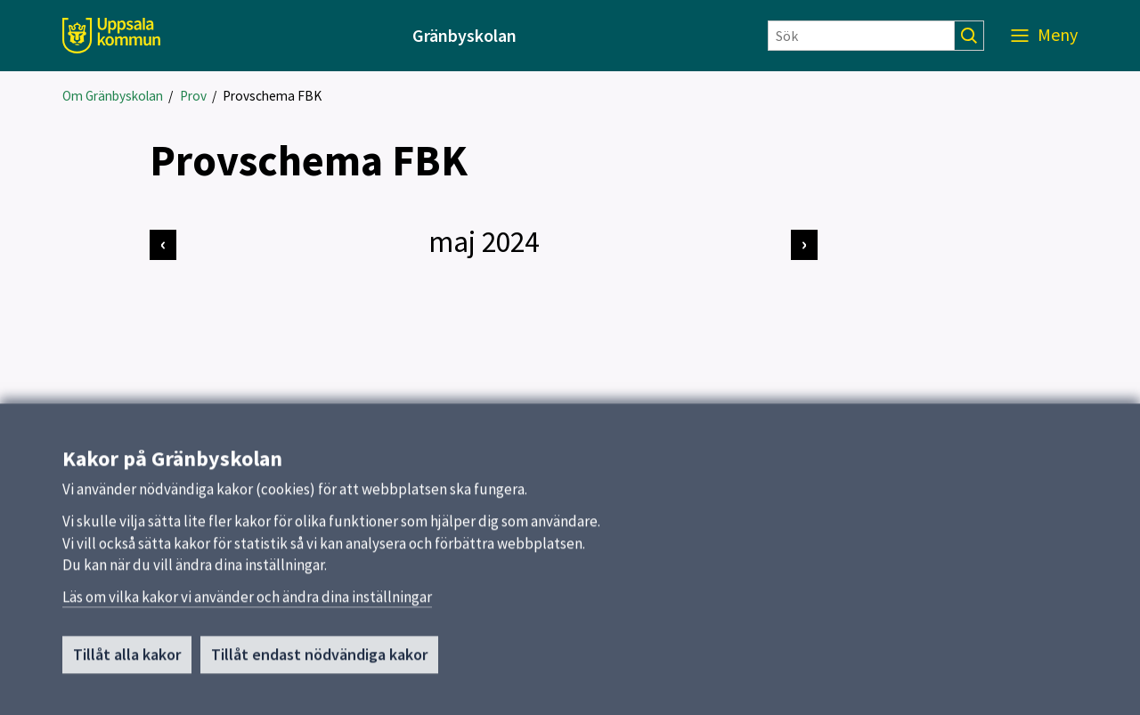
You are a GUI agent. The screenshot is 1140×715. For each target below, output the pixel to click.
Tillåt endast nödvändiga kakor (319, 661)
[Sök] (861, 35)
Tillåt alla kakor (127, 661)
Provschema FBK (272, 95)
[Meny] (1044, 35)
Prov (193, 95)
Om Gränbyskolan (112, 95)
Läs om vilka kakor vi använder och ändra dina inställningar (247, 603)
